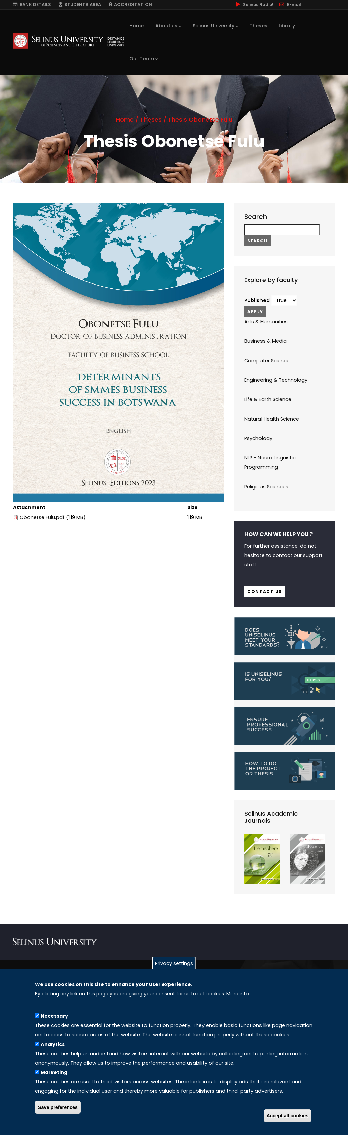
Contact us (264, 591)
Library (287, 25)
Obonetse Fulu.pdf (42, 517)
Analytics (53, 1044)
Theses (258, 25)
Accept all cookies (288, 1115)
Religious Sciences (266, 486)
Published (257, 300)
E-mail (289, 4)
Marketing (54, 1072)
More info (237, 993)
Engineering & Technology (275, 380)
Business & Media (265, 341)
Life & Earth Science (267, 399)
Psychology (258, 438)
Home (136, 25)
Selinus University (215, 26)
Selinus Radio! (253, 4)
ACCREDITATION (130, 4)
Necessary (54, 1016)
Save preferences (58, 1107)
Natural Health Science (271, 419)
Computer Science (267, 360)
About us (168, 26)
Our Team (143, 59)
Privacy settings (174, 963)
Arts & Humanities (266, 321)
